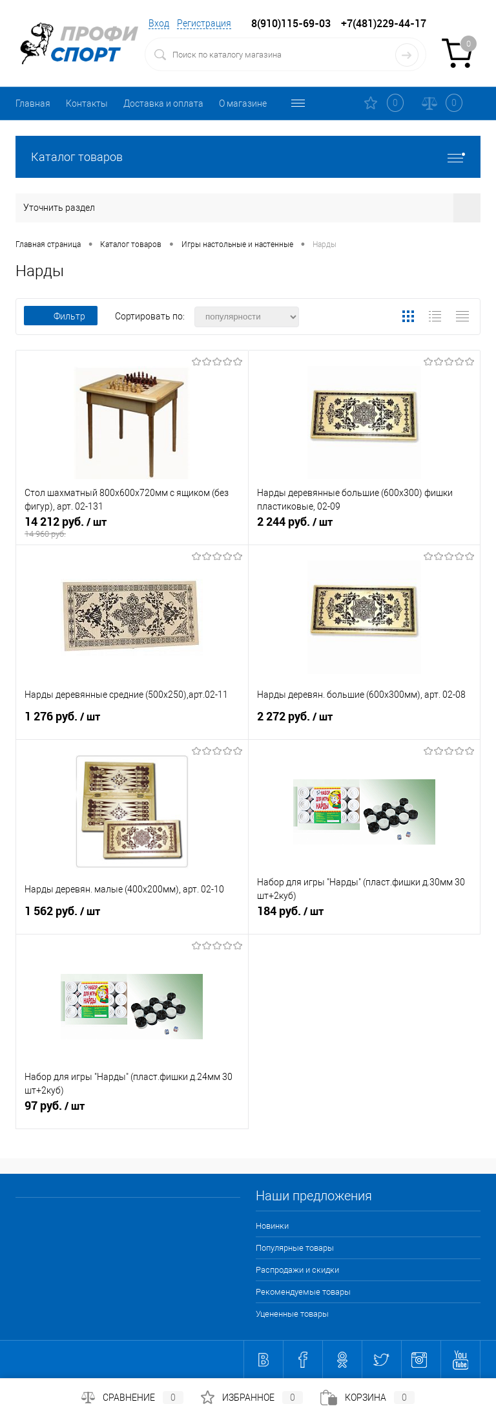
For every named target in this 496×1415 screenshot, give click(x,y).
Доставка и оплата (163, 103)
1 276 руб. (132, 721)
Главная (33, 103)
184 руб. (364, 916)
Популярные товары (295, 1248)
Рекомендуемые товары (303, 1292)
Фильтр (60, 316)
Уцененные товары (292, 1314)
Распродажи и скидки (297, 1270)
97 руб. (132, 1111)
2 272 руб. (364, 721)
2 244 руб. (364, 527)
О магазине (243, 103)
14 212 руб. (132, 527)
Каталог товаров (248, 157)
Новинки (272, 1226)
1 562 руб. (132, 916)
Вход (159, 23)
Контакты (87, 103)
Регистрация (204, 23)
